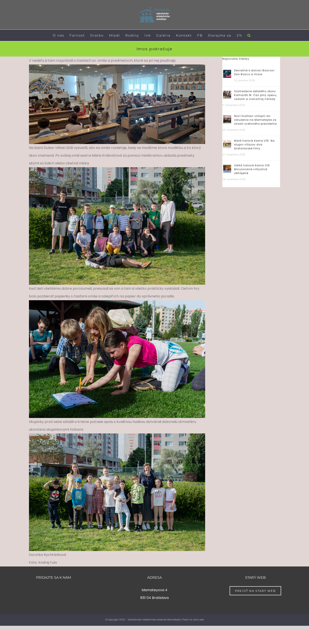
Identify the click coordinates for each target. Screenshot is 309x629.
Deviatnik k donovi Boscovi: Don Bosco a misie (254, 72)
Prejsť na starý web (193, 619)
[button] (249, 35)
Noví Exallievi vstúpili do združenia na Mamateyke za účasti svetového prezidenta (255, 119)
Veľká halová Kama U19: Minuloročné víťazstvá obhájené (252, 169)
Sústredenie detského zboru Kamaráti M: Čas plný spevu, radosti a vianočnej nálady (255, 95)
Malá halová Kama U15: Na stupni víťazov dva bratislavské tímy (254, 144)
